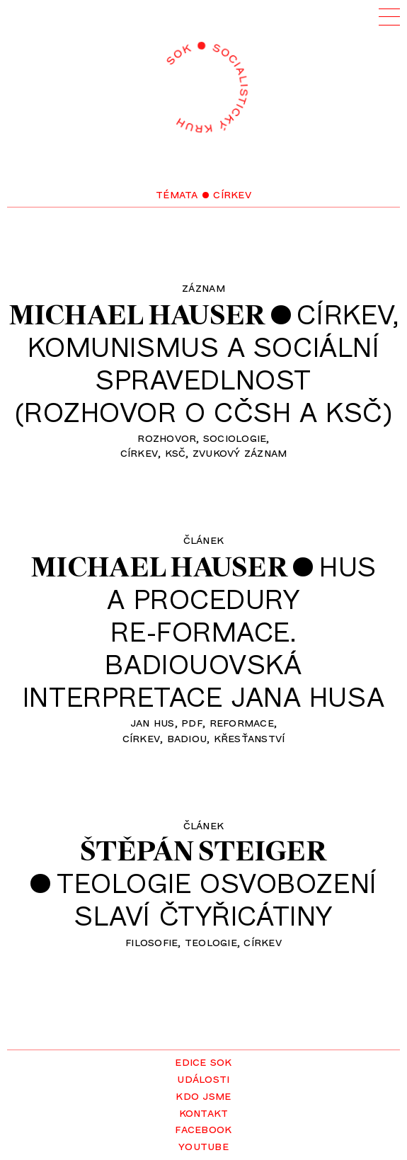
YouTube (203, 1145)
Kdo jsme (203, 1095)
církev (139, 452)
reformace (242, 722)
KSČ (175, 452)
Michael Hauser (137, 314)
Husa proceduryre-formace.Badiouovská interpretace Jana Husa (203, 631)
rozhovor (166, 437)
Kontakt (204, 1112)
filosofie (151, 941)
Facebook (203, 1128)
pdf (191, 722)
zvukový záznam (240, 452)
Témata (177, 193)
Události (203, 1078)
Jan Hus (152, 722)
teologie (211, 941)
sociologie (235, 437)
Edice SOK (203, 1061)
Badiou (187, 737)
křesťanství (249, 737)
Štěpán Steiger (203, 850)
